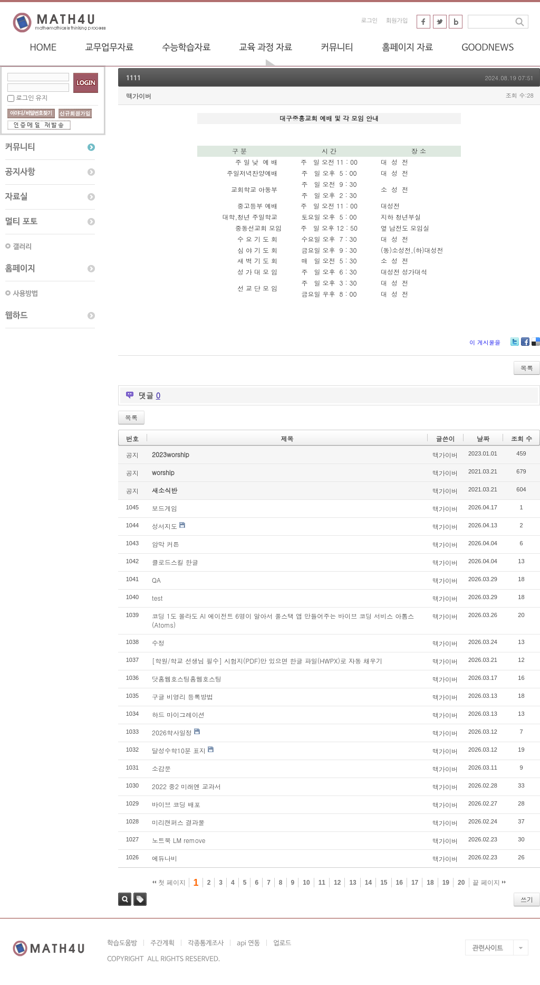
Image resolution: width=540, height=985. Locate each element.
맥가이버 (138, 95)
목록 (526, 367)
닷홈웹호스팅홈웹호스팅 (186, 678)
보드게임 (164, 508)
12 (337, 882)
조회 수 (521, 438)
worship (163, 472)
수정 (158, 642)
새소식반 (164, 490)
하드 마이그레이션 (178, 714)
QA (156, 579)
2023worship (170, 454)
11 (322, 882)
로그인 (369, 21)
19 (445, 882)
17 (414, 882)
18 (430, 882)
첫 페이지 (169, 882)
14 (368, 882)
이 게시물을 (484, 342)
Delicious (536, 345)
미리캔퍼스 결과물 (178, 822)
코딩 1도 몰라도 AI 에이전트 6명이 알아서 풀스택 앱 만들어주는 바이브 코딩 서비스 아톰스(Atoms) (283, 620)
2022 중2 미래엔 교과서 (186, 786)
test (157, 597)
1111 (133, 77)
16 (399, 882)
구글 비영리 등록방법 (182, 696)
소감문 (161, 768)
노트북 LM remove (178, 840)
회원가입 (397, 21)
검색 (124, 899)
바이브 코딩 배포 (176, 804)
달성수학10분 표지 (179, 750)
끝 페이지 (489, 882)
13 (352, 882)
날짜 (483, 438)
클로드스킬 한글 (175, 561)
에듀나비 (164, 858)
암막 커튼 (165, 543)
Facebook (525, 345)
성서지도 (164, 526)
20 (461, 882)
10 (306, 882)
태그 (140, 899)
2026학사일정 (172, 732)
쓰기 (526, 899)
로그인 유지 (31, 98)
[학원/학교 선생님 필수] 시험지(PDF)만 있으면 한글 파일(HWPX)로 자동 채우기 (267, 660)
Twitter (514, 345)
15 (383, 882)
